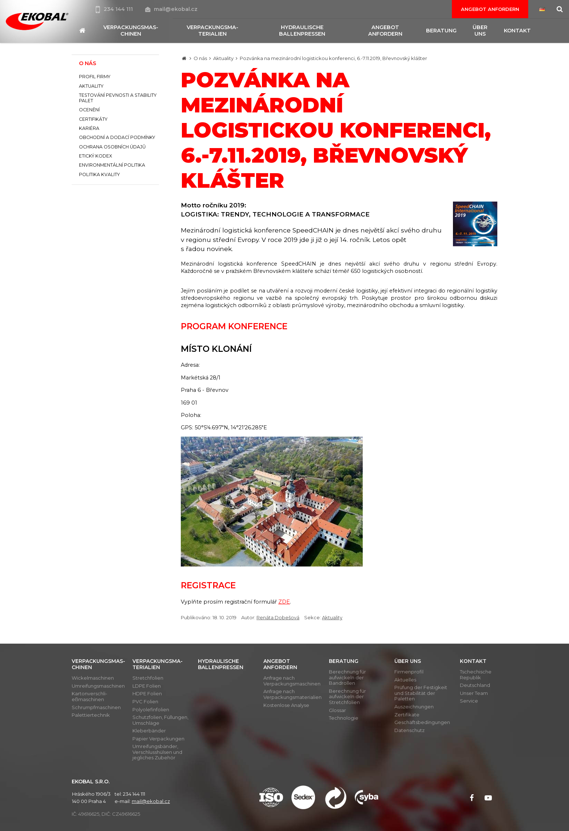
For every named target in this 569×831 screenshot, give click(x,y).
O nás (200, 58)
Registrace (208, 585)
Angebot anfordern (490, 9)
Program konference (234, 326)
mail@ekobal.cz (171, 9)
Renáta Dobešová (277, 617)
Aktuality (223, 58)
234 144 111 (115, 9)
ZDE (284, 602)
